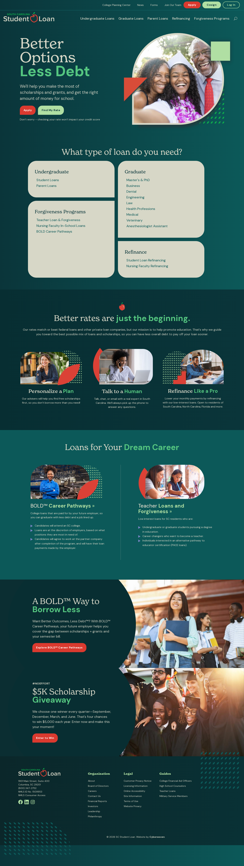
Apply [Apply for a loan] (28, 110)
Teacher (161, 510)
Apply (192, 5)
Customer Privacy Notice (137, 780)
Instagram (32, 802)
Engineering (135, 197)
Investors (93, 806)
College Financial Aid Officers (175, 780)
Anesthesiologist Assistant (147, 226)
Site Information (133, 796)
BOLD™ (62, 507)
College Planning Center (116, 5)
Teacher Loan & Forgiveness (58, 220)
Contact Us (94, 796)
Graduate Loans (131, 18)
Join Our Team (173, 5)
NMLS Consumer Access (31, 795)
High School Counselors (172, 785)
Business (133, 186)
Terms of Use (131, 801)
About (91, 780)
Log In (231, 5)
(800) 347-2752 (27, 788)
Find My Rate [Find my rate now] (51, 110)
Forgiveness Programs (211, 18)
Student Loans (47, 180)
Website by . (150, 836)
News (140, 5)
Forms (154, 5)
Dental (131, 191)
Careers (92, 791)
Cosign (212, 5)
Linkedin (26, 802)
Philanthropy (95, 816)
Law (129, 203)
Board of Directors (98, 785)
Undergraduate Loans (97, 18)
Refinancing (181, 18)
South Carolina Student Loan (28, 17)
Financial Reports (97, 801)
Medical (132, 214)
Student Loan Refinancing (146, 260)
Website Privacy (132, 806)
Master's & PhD (138, 180)
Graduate (135, 172)
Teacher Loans (167, 791)
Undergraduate (52, 172)
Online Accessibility (134, 791)
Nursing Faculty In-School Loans (60, 226)
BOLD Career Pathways (54, 231)
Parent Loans (158, 18)
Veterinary (134, 220)
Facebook (20, 802)
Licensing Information (136, 785)
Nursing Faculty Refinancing (147, 266)
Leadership (94, 811)
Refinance (136, 252)
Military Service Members (173, 796)
